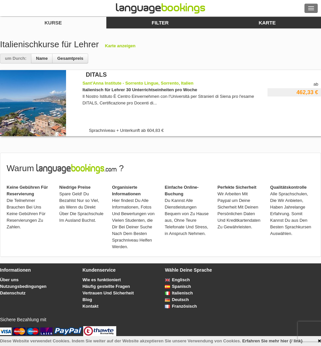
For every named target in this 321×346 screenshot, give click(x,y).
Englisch (177, 279)
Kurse (53, 22)
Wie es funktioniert (102, 279)
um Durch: (15, 58)
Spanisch (178, 286)
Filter (160, 22)
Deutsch (177, 299)
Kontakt (90, 306)
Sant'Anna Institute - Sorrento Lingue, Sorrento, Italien (138, 83)
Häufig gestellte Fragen (106, 286)
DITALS (96, 74)
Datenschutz (12, 292)
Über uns (9, 279)
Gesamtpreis (70, 58)
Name (42, 58)
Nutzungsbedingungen (23, 286)
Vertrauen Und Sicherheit (108, 292)
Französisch (181, 306)
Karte (267, 22)
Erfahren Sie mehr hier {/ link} (272, 340)
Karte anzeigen (120, 45)
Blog (87, 299)
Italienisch (179, 292)
